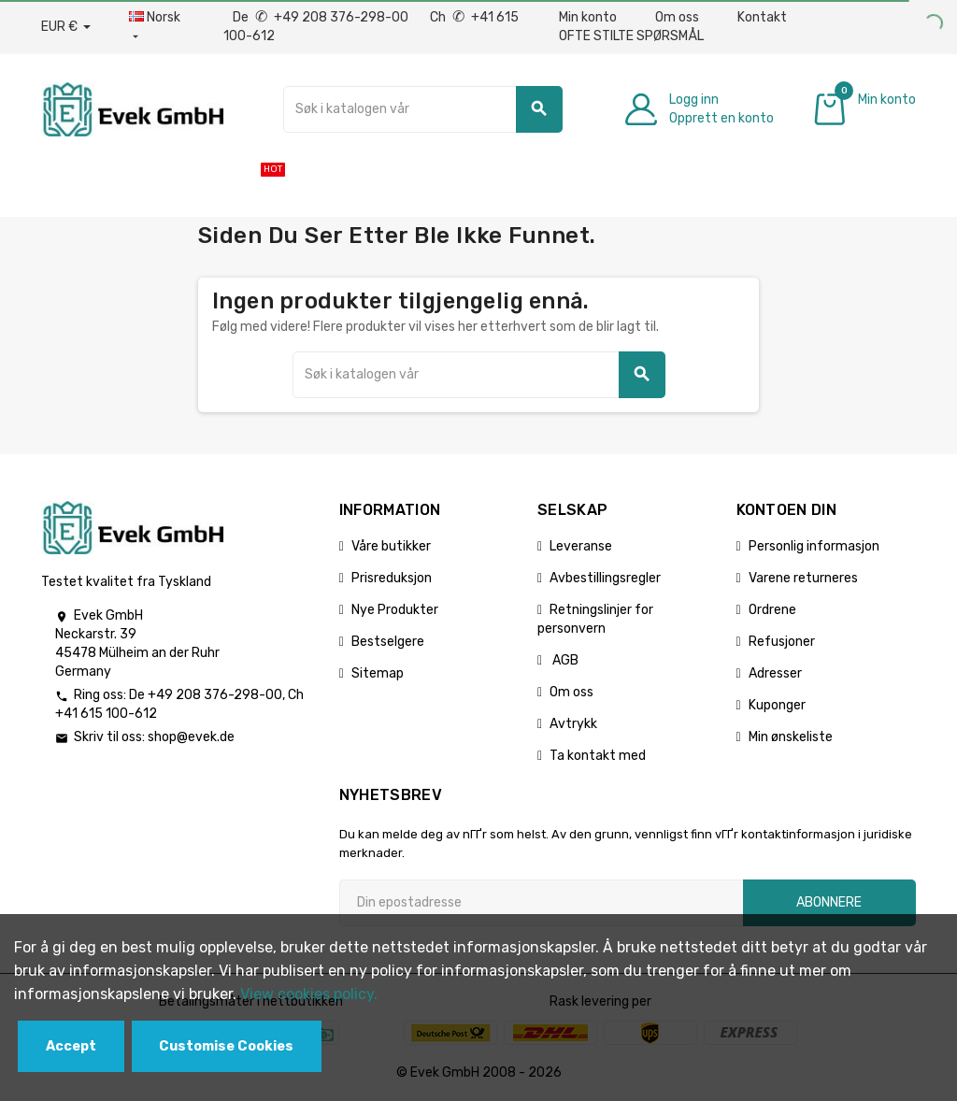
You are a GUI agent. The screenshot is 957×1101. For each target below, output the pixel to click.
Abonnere (829, 902)
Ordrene (772, 610)
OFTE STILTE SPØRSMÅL (631, 36)
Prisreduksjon (391, 578)
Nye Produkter (394, 610)
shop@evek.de (191, 737)
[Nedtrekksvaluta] (66, 27)
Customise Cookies (226, 1046)
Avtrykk (573, 724)
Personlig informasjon (814, 546)
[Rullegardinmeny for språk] (157, 27)
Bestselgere (387, 642)
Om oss (677, 17)
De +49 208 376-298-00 (322, 17)
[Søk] (423, 109)
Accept (71, 1046)
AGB (564, 660)
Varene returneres (803, 578)
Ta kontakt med (598, 756)
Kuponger (777, 705)
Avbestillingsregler (605, 578)
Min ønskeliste (791, 737)
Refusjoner (782, 642)
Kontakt (762, 17)
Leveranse (581, 546)
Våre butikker (391, 546)
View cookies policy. (309, 994)
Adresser (775, 673)
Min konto (588, 17)
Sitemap (377, 673)
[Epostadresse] (541, 902)
